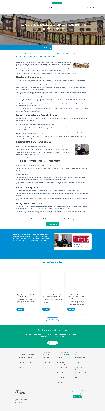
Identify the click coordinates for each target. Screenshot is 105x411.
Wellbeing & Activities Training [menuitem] (63, 351)
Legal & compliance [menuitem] (79, 356)
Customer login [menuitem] (78, 366)
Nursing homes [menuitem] (46, 346)
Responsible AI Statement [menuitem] (80, 361)
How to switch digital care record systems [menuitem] (28, 351)
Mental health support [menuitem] (47, 353)
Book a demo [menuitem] (22, 356)
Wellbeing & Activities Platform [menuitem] (63, 348)
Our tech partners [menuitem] (60, 371)
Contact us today (52, 220)
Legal (57, 407)
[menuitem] (46, 8)
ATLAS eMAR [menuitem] (59, 346)
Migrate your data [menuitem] (23, 348)
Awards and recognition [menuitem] (80, 346)
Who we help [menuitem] (46, 341)
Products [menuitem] (51, 8)
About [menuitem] (89, 8)
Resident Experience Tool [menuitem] (62, 356)
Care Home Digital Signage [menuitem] (62, 358)
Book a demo (57, 3)
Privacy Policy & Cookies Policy (65, 407)
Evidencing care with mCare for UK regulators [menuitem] (29, 353)
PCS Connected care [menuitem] (62, 341)
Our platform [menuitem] (71, 8)
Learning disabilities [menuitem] (47, 351)
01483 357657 (18, 395)
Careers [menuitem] (76, 353)
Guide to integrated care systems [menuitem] (26, 346)
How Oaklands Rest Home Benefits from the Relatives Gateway (76, 285)
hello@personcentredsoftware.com (23, 398)
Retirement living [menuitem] (46, 348)
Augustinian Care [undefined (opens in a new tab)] (35, 64)
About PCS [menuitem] (78, 341)
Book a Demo (52, 331)
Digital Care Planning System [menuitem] (63, 343)
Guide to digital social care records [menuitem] (26, 343)
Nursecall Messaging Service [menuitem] (63, 366)
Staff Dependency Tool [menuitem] (61, 353)
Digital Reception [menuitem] (60, 361)
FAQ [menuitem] (76, 358)
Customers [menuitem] (61, 8)
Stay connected (77, 385)
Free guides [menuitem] (22, 341)
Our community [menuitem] (78, 351)
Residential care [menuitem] (46, 343)
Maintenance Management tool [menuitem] (63, 363)
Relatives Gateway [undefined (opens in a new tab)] (26, 202)
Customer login (78, 3)
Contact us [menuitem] (96, 8)
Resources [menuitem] (81, 8)
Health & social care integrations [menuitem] (64, 368)
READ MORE (20, 298)
